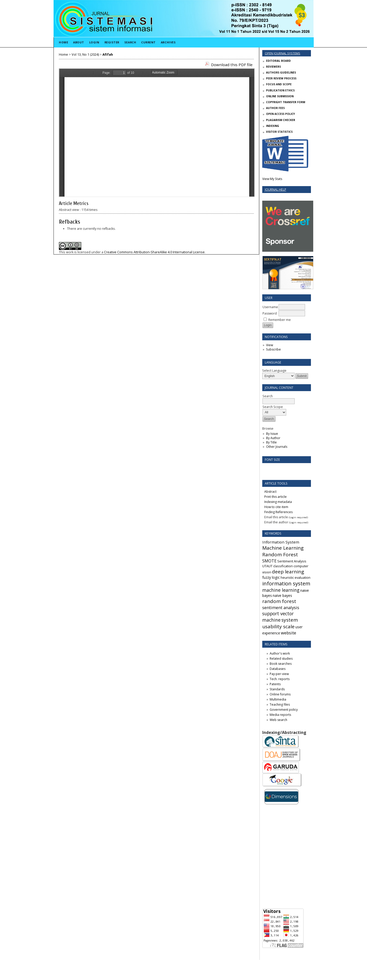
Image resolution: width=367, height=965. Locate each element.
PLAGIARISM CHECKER (280, 120)
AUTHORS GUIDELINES (281, 72)
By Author (273, 438)
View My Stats (272, 179)
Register (111, 42)
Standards (277, 689)
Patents (275, 684)
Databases (277, 669)
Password (270, 313)
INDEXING (272, 126)
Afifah (107, 54)
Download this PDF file (232, 64)
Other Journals (276, 446)
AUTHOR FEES (275, 108)
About (78, 42)
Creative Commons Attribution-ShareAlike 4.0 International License (154, 252)
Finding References (278, 512)
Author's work (280, 653)
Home (63, 42)
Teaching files (280, 704)
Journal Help (275, 189)
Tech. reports (280, 679)
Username (270, 307)
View (269, 345)
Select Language (274, 370)
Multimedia (278, 699)
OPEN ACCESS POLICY (280, 114)
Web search (278, 720)
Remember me (279, 320)
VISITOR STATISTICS (279, 132)
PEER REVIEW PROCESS (281, 78)
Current (148, 42)
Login (94, 42)
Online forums (280, 694)
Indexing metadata (278, 502)
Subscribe (273, 349)
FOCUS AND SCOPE (279, 84)
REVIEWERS (273, 66)
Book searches (281, 663)
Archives (168, 42)
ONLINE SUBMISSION (280, 96)
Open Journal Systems (282, 53)
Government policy (284, 709)
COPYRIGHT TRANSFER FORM (285, 102)
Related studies (281, 658)
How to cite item (276, 507)
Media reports (280, 715)
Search (130, 42)
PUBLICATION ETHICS (280, 90)
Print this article (275, 496)
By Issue (272, 433)
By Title (271, 442)
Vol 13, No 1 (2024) (85, 54)
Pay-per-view (279, 674)
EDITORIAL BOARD (278, 61)
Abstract (270, 491)
